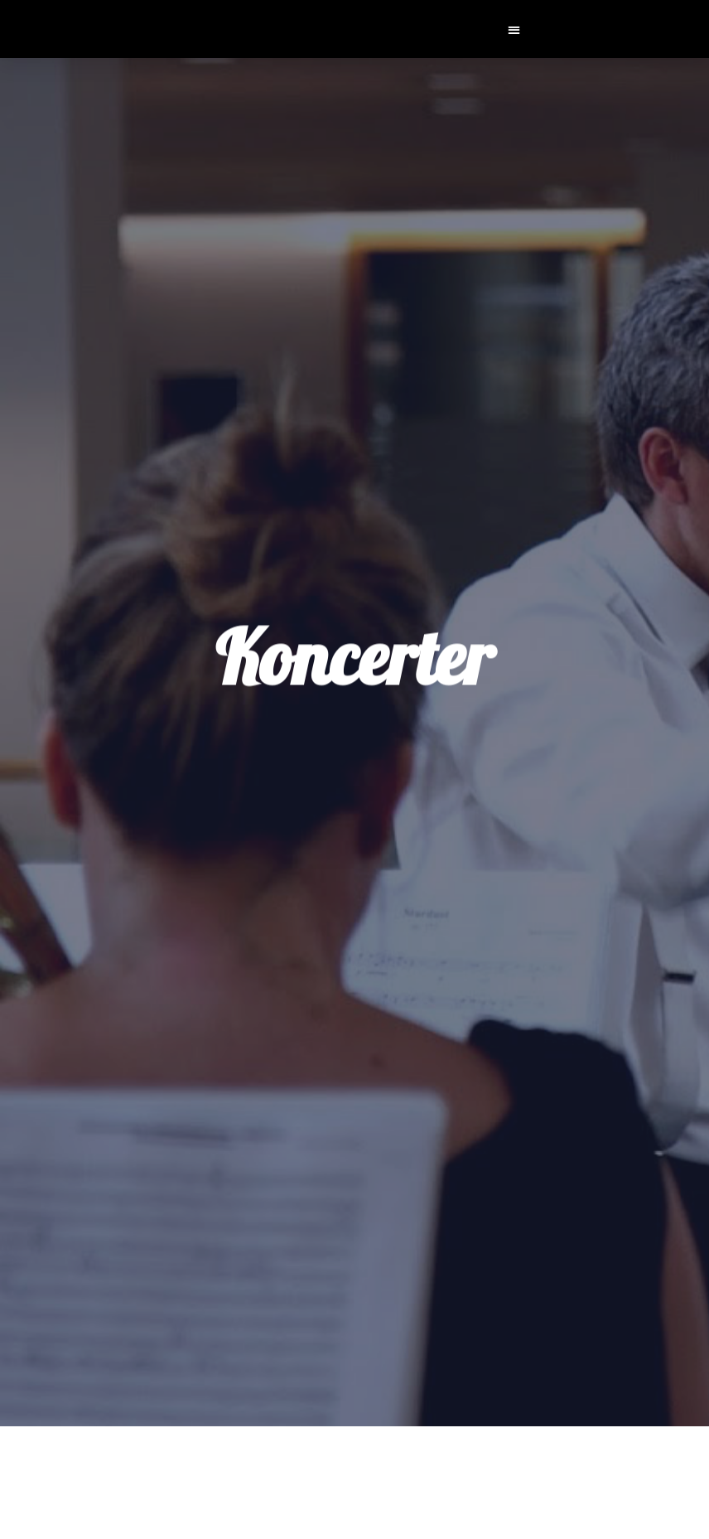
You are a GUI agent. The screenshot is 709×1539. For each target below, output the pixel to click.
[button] (514, 29)
